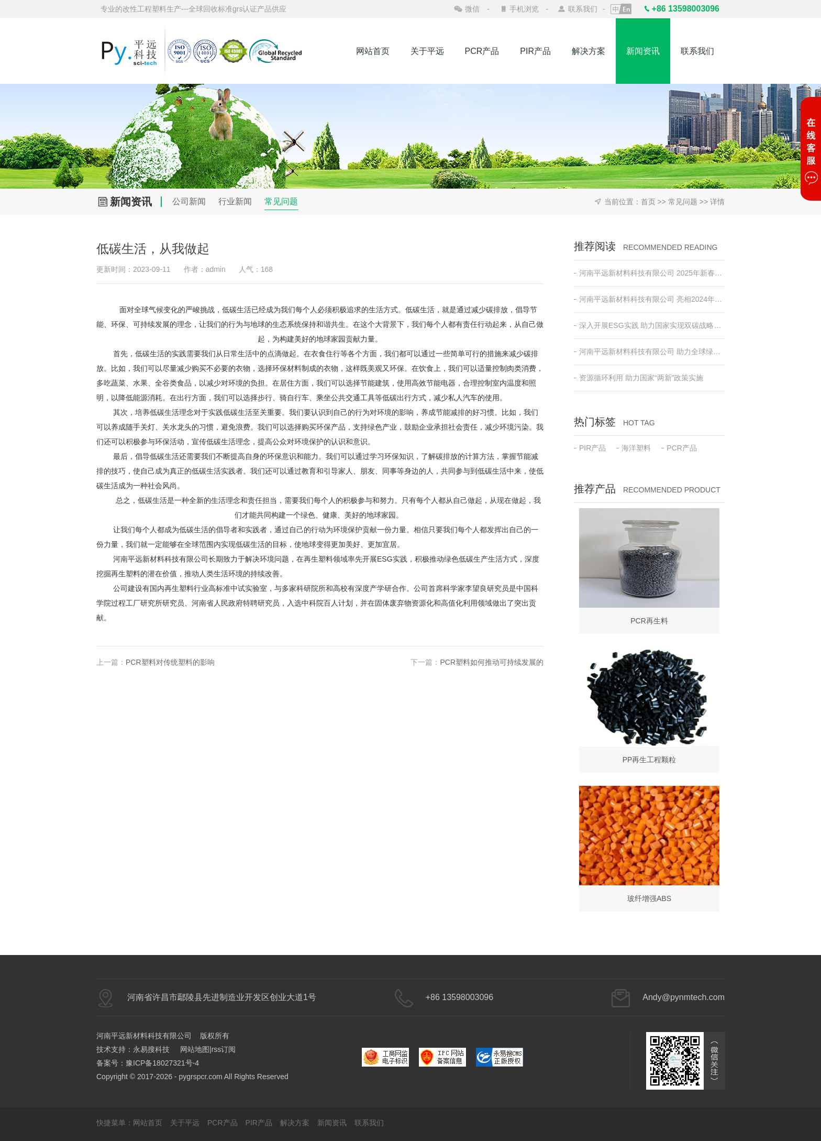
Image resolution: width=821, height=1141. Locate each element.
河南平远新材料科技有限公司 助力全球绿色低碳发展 (649, 351)
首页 (648, 202)
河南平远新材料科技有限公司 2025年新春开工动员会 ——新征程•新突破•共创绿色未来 (649, 273)
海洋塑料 (633, 448)
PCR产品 (482, 51)
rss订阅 (224, 1049)
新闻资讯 (643, 51)
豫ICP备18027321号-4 (162, 1063)
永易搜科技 (151, 1049)
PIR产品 (535, 51)
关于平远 (427, 51)
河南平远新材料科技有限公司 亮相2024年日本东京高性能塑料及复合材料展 (649, 299)
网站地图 (194, 1049)
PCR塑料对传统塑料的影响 (170, 662)
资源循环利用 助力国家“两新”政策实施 (638, 378)
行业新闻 (235, 201)
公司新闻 (189, 201)
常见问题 (281, 201)
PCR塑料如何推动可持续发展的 (491, 662)
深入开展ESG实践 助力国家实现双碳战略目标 (649, 325)
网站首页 (373, 51)
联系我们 (582, 9)
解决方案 (588, 51)
